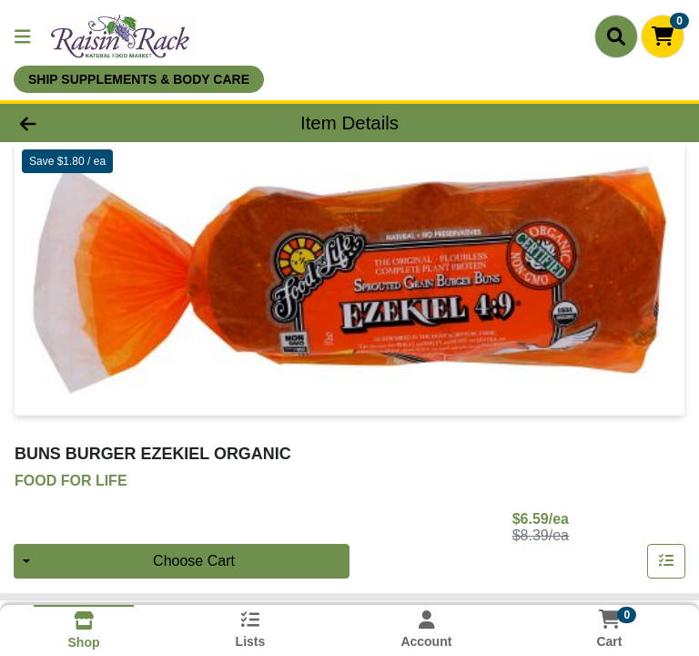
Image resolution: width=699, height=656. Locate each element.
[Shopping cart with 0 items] (662, 36)
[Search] (616, 36)
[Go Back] (98, 123)
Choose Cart (194, 561)
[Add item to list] (666, 561)
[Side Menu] (23, 36)
